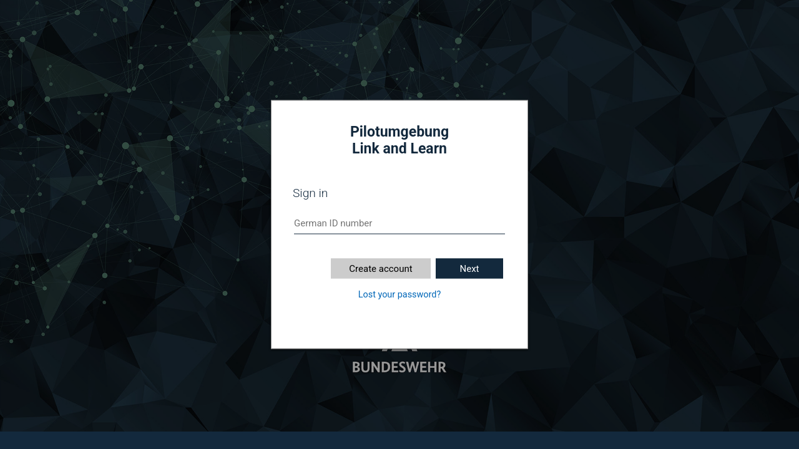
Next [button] (469, 268)
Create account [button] (380, 268)
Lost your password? (399, 294)
